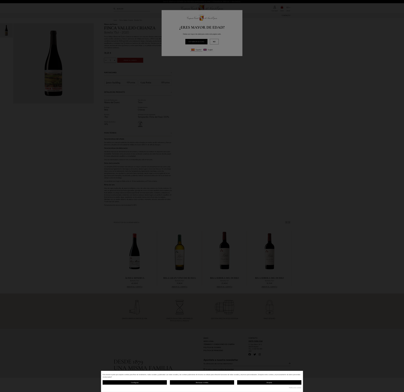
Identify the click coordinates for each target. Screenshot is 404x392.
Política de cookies (295, 387)
